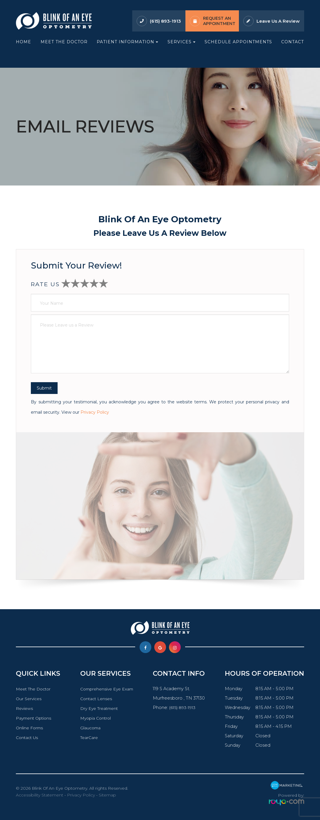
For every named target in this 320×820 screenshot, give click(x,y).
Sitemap (107, 795)
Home (23, 41)
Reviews (25, 708)
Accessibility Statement (39, 795)
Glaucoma (89, 727)
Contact (292, 41)
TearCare (88, 737)
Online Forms (30, 727)
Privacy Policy (95, 412)
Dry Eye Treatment (99, 708)
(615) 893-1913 (165, 21)
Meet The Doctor (64, 41)
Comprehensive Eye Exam (107, 689)
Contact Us (28, 737)
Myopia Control (95, 718)
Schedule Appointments (238, 41)
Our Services (29, 698)
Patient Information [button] (127, 41)
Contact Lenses (95, 698)
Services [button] (181, 41)
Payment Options (35, 718)
